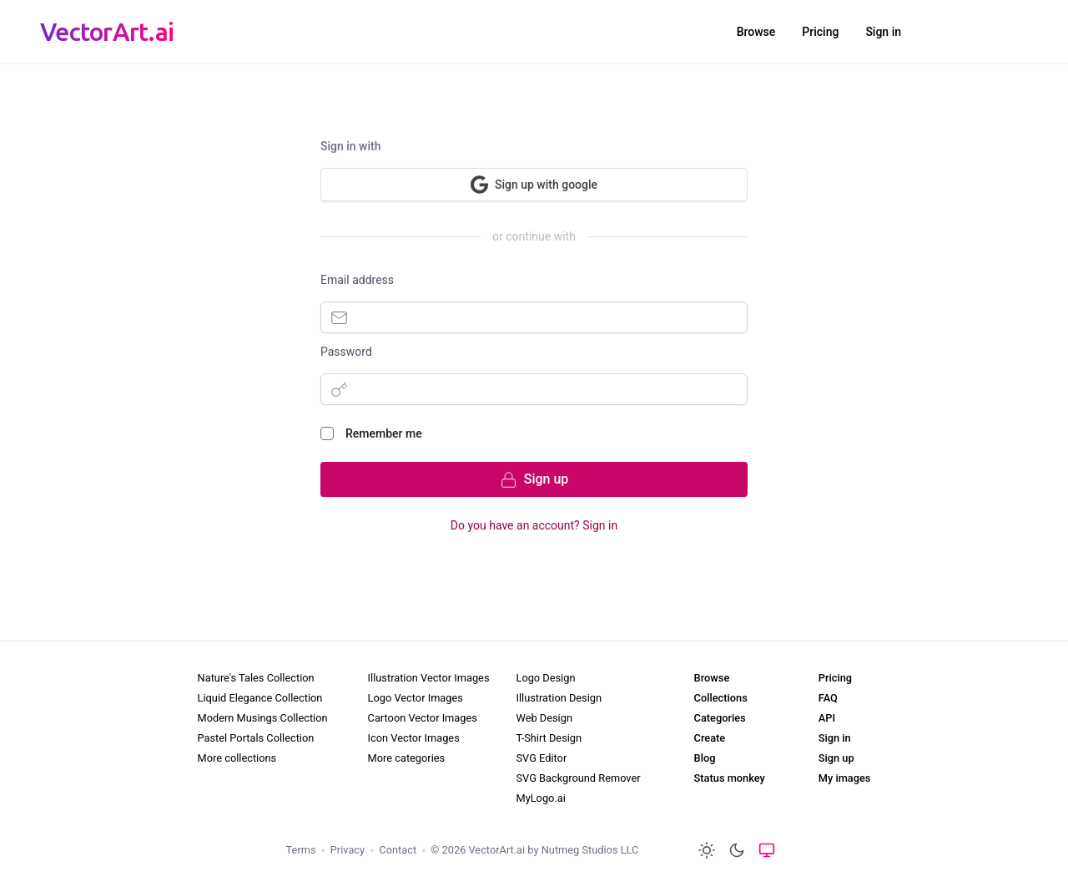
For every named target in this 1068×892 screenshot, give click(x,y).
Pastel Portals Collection (256, 738)
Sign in (883, 31)
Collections (721, 698)
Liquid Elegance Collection (260, 698)
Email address (357, 279)
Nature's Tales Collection (256, 678)
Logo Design (545, 678)
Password (346, 351)
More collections (237, 758)
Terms (301, 850)
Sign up (836, 758)
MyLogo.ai (540, 798)
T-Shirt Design (549, 738)
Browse (756, 31)
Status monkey (729, 778)
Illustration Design (559, 698)
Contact (397, 850)
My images (845, 778)
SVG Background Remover (578, 778)
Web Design (544, 718)
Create (710, 738)
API (827, 718)
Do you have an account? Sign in (534, 525)
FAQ (828, 698)
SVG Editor (541, 758)
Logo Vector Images (415, 698)
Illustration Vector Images (429, 678)
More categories (407, 758)
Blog (705, 758)
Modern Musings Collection (263, 718)
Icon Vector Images (414, 738)
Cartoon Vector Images (422, 718)
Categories (720, 718)
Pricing (820, 31)
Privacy (347, 850)
